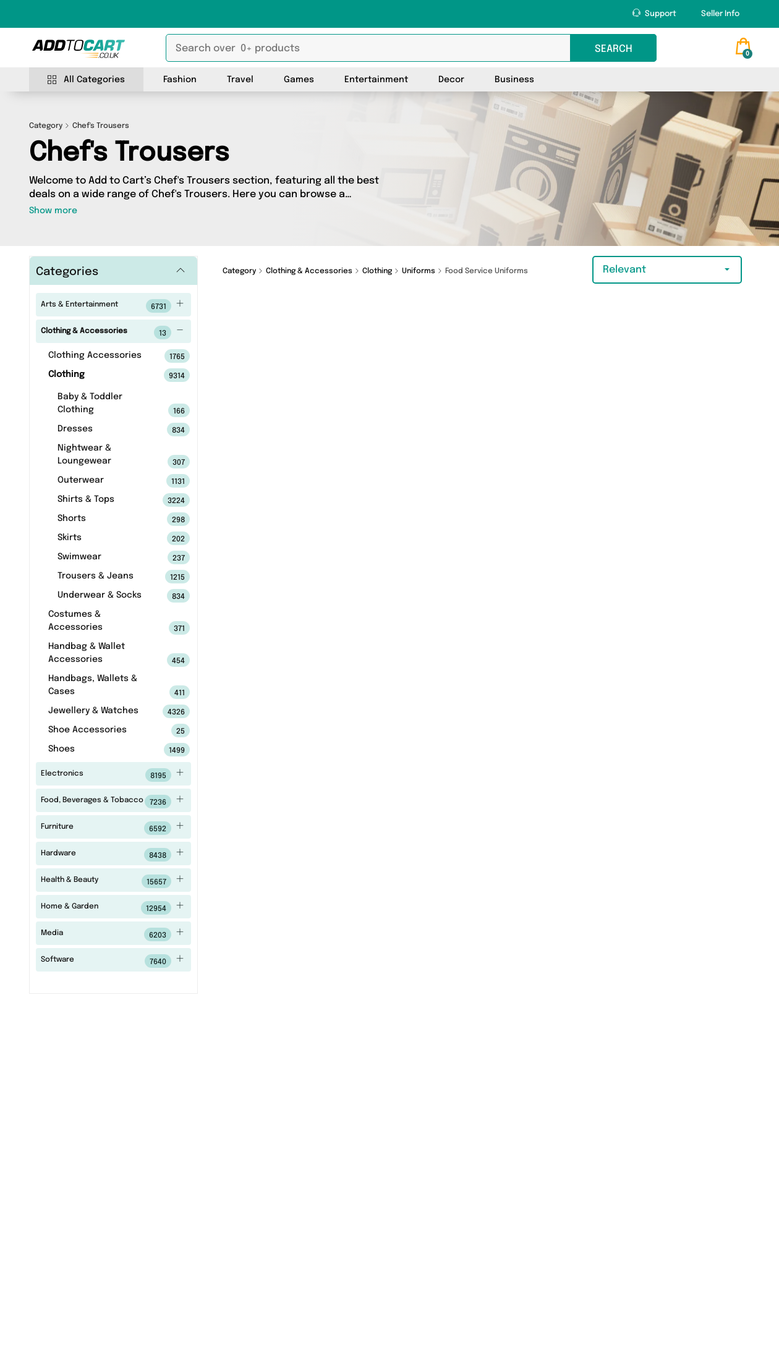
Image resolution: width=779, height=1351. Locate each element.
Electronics (112, 775)
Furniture (112, 828)
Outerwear (104, 481)
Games (299, 79)
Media (112, 934)
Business (514, 79)
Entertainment (376, 79)
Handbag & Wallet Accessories (99, 654)
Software (112, 961)
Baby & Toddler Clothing (104, 404)
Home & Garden (112, 908)
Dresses (104, 429)
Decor (451, 79)
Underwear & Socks (104, 596)
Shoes (99, 749)
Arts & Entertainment (112, 306)
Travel (240, 79)
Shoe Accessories (99, 730)
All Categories (86, 80)
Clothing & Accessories (112, 332)
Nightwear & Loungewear (104, 456)
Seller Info (720, 14)
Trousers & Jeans (104, 576)
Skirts (104, 538)
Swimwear (104, 557)
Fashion (180, 79)
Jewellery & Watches (99, 711)
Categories (67, 271)
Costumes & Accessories (99, 622)
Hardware (112, 855)
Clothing (99, 375)
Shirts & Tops (104, 500)
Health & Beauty (112, 881)
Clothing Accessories (99, 356)
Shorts (104, 519)
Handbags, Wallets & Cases (99, 686)
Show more (53, 210)
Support (654, 13)
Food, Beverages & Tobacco (112, 801)
